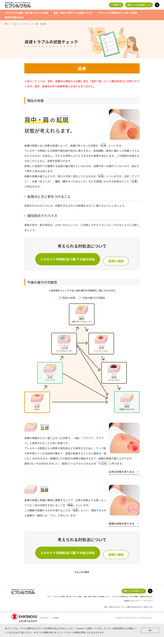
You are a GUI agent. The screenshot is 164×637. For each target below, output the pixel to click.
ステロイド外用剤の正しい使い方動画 (117, 12)
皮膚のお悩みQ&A (14, 17)
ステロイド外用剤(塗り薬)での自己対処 (67, 259)
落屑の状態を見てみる (121, 523)
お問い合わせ (44, 618)
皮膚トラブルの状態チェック (139, 5)
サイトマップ (147, 601)
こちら (14, 632)
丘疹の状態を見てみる (121, 472)
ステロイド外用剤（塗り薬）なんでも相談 (26, 12)
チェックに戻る (82, 571)
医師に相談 (116, 261)
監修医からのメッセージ (132, 601)
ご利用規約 (55, 618)
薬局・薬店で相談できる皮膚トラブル (73, 12)
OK (149, 630)
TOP (9, 24)
